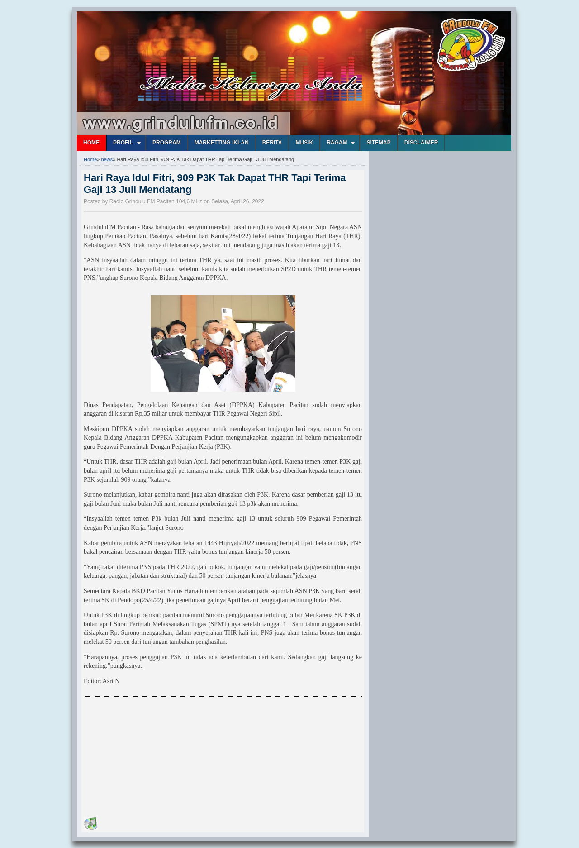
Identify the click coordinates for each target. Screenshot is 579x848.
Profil (123, 142)
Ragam (337, 142)
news (107, 159)
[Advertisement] (151, 758)
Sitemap (378, 142)
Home (91, 142)
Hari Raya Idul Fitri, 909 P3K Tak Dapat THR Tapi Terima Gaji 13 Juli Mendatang (215, 183)
